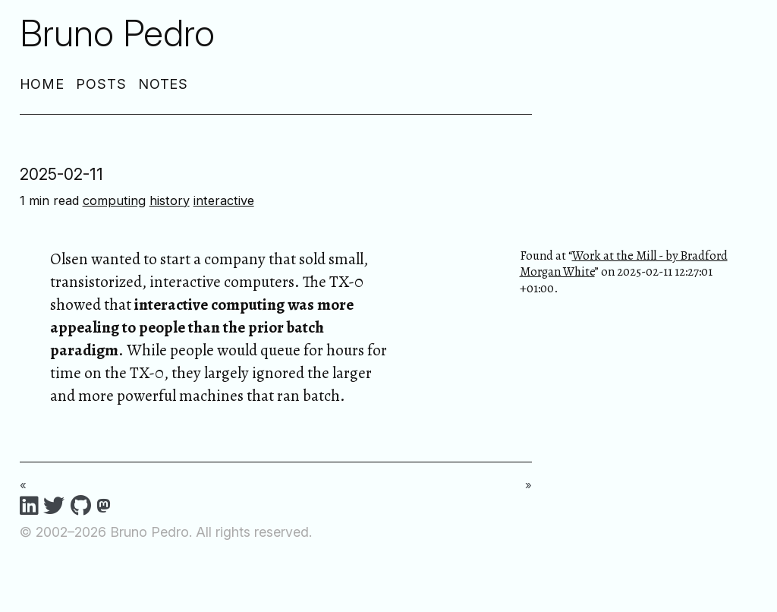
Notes (163, 84)
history (169, 200)
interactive (223, 200)
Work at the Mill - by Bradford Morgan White (624, 263)
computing (114, 200)
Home (42, 84)
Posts (101, 84)
